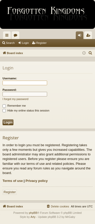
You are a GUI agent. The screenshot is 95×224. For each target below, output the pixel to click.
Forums (16, 36)
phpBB (33, 212)
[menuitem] (90, 53)
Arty (33, 216)
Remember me (14, 105)
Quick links (8, 36)
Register (41, 42)
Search (10, 42)
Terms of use (13, 181)
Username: (10, 78)
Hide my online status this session (26, 110)
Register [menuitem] (89, 36)
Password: (10, 89)
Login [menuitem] (80, 36)
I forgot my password (15, 99)
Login (25, 42)
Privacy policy (37, 181)
